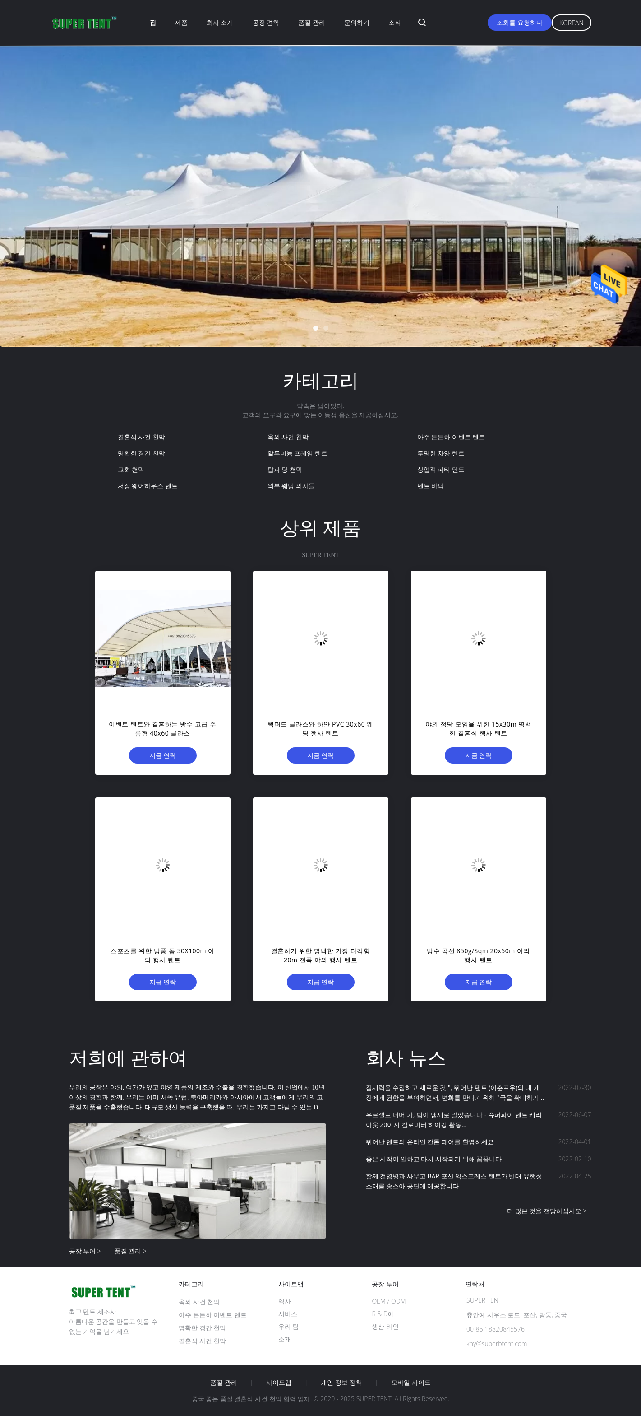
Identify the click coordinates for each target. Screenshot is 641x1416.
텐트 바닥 (430, 485)
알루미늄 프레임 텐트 (297, 453)
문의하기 (356, 22)
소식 (394, 22)
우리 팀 (288, 1326)
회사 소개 (220, 22)
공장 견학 (266, 22)
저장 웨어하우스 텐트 (148, 485)
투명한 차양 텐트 (441, 453)
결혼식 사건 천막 (141, 437)
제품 (181, 22)
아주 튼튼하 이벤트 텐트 (451, 437)
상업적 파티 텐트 (441, 469)
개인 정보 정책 (341, 1382)
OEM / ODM (389, 1301)
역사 (284, 1301)
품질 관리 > (131, 1251)
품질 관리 (311, 22)
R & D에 (383, 1313)
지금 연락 (162, 755)
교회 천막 (131, 469)
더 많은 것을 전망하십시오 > (547, 1210)
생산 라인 (385, 1326)
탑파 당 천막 (284, 469)
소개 (284, 1339)
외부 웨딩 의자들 (291, 485)
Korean (571, 23)
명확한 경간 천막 (141, 453)
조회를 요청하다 (520, 22)
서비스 (287, 1313)
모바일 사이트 (411, 1382)
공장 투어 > (85, 1251)
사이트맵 (278, 1382)
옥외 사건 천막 (288, 437)
